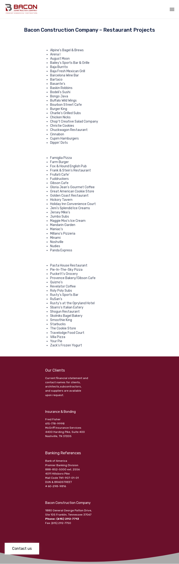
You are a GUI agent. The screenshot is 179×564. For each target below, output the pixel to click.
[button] (22, 548)
